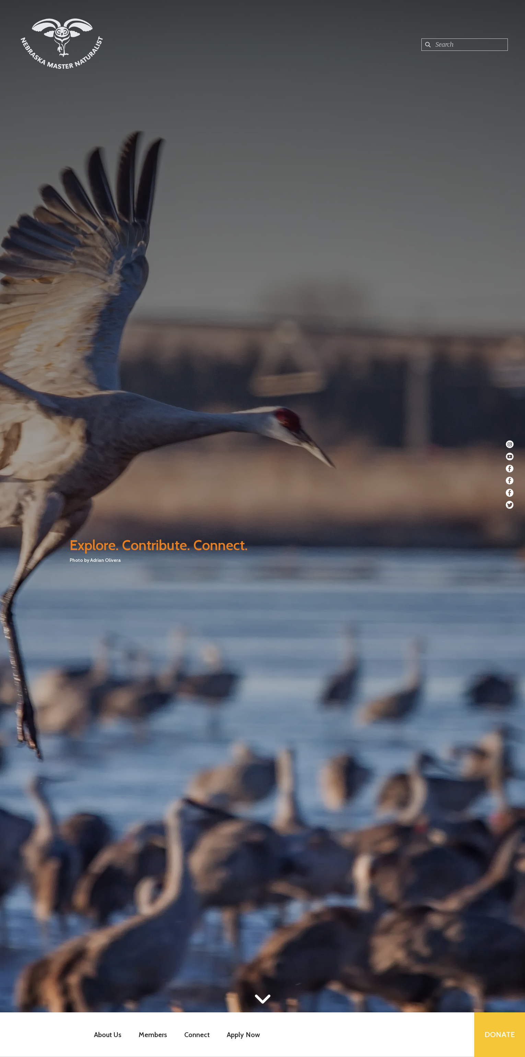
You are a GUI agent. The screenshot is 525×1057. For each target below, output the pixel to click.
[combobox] (464, 44)
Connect (197, 1035)
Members (153, 1035)
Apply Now (243, 1035)
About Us (107, 1035)
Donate (500, 1034)
